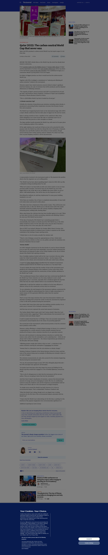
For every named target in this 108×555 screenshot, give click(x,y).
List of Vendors (25, 548)
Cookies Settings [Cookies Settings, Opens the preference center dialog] (89, 543)
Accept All (89, 539)
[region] (54, 529)
